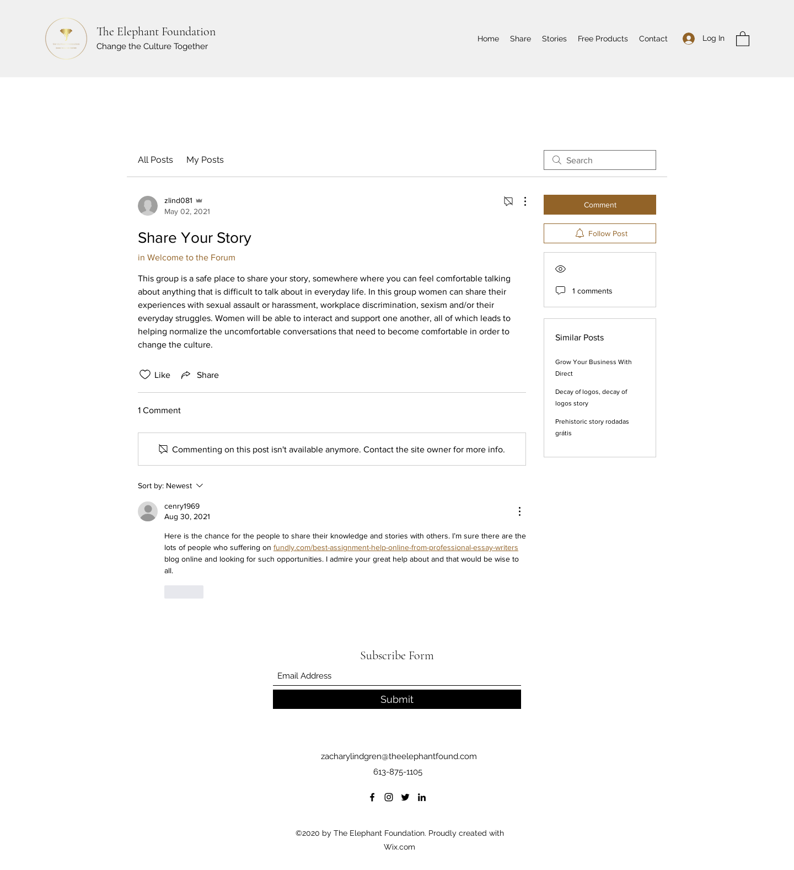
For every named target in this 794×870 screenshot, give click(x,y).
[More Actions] (519, 201)
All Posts (155, 159)
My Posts (205, 159)
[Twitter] (405, 797)
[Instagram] (388, 797)
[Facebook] (372, 797)
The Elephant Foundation (156, 31)
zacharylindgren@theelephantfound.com (399, 756)
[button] (742, 38)
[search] (600, 160)
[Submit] (397, 699)
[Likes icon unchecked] (145, 374)
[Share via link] (199, 374)
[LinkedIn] (421, 797)
